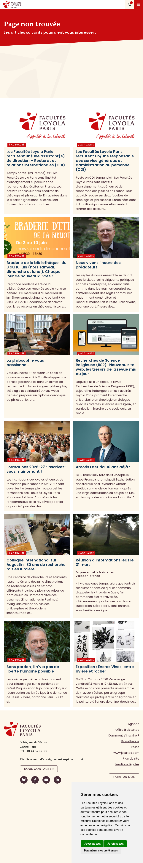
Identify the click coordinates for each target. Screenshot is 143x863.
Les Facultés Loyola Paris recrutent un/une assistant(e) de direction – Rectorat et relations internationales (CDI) (36, 158)
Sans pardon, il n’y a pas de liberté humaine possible (33, 669)
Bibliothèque (130, 741)
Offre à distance (127, 730)
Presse (134, 747)
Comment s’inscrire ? (123, 735)
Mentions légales (127, 764)
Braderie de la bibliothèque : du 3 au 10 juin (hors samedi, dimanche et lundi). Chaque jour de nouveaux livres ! (36, 269)
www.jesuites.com (126, 753)
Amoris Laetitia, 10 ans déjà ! (103, 467)
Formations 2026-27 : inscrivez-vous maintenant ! (36, 469)
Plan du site (131, 758)
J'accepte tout (92, 843)
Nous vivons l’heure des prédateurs (98, 264)
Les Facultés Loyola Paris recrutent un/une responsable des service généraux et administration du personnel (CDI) (105, 160)
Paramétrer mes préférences (101, 850)
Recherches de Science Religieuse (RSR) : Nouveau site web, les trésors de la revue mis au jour (106, 367)
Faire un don (124, 777)
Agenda (133, 724)
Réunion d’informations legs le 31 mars (105, 562)
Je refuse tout (115, 843)
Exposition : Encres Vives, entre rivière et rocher (105, 669)
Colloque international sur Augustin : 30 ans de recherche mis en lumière (36, 564)
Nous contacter (39, 769)
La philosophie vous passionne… (25, 362)
